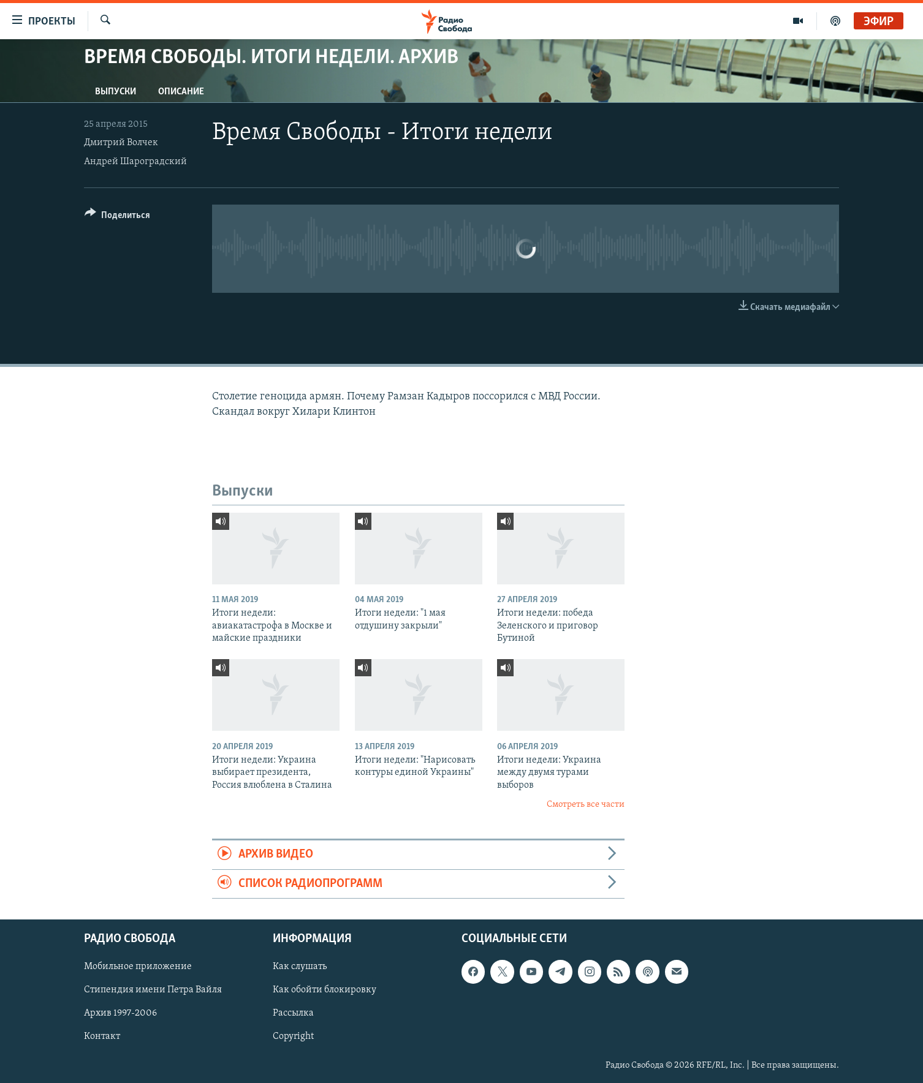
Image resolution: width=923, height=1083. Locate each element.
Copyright (293, 1037)
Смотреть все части (586, 804)
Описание (181, 92)
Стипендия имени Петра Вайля (153, 990)
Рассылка (293, 1014)
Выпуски (115, 92)
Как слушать (300, 967)
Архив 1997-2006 (120, 1014)
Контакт (102, 1037)
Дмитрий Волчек (121, 143)
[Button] (117, 217)
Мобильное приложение (138, 967)
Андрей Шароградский (135, 162)
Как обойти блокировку (324, 990)
